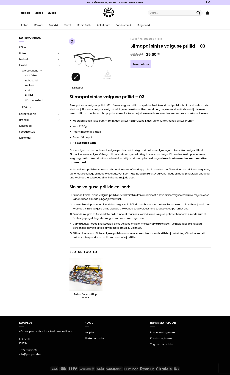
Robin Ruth (84, 25)
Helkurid (30, 85)
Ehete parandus (94, 338)
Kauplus (89, 332)
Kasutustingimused (161, 338)
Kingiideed (143, 25)
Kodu (25, 107)
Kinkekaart (103, 25)
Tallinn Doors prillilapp (86, 294)
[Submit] (198, 13)
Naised (25, 13)
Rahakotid (31, 80)
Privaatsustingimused (163, 332)
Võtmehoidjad (33, 100)
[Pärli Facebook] (206, 2)
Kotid (28, 90)
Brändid (53, 25)
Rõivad (38, 25)
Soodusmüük (123, 25)
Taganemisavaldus (161, 344)
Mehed (39, 13)
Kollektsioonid (27, 114)
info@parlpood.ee (30, 354)
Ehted (24, 25)
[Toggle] (59, 53)
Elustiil (52, 13)
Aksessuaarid (30, 70)
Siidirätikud (31, 75)
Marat (67, 25)
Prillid (29, 95)
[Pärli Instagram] (209, 2)
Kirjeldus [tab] (77, 87)
